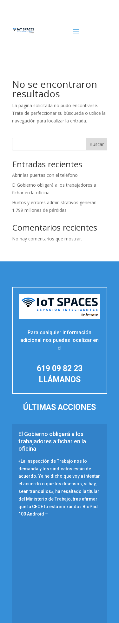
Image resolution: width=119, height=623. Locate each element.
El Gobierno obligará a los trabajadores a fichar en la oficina (52, 441)
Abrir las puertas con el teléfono (45, 175)
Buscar (96, 144)
